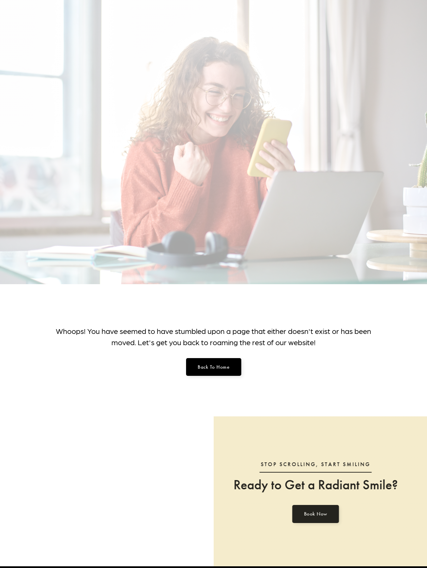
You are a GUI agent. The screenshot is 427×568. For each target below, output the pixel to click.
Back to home (213, 367)
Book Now (313, 513)
